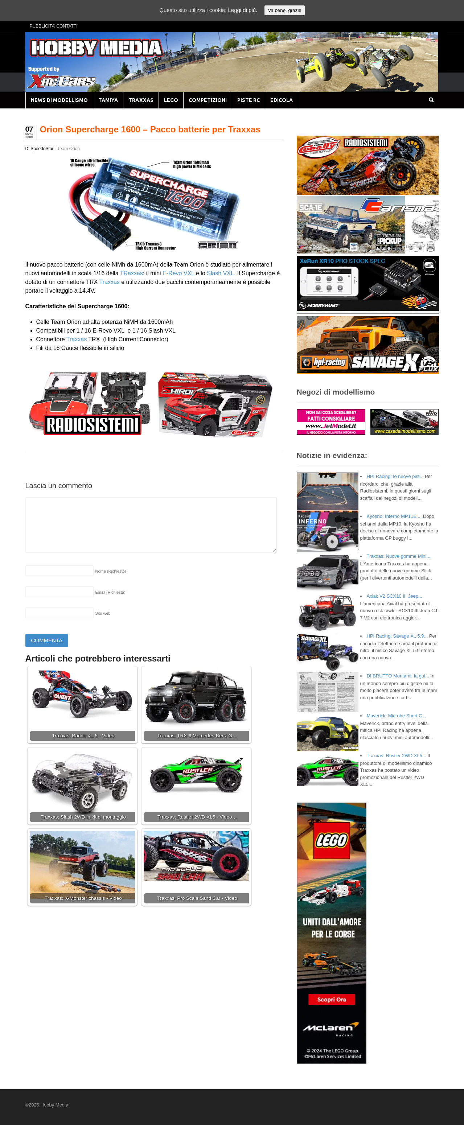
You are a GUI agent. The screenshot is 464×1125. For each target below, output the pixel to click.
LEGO (171, 100)
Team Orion (68, 148)
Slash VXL (220, 273)
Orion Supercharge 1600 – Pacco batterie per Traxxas (150, 129)
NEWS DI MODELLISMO (59, 100)
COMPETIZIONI (208, 100)
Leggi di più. (242, 10)
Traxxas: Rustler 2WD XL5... (396, 755)
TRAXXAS (140, 100)
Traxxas (109, 282)
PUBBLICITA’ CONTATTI (54, 26)
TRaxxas (131, 273)
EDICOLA (281, 100)
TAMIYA (108, 100)
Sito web (103, 613)
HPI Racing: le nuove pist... (395, 476)
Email (110, 592)
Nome (110, 571)
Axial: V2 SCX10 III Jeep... (394, 596)
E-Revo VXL (178, 273)
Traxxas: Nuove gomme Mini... (399, 556)
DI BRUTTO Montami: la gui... (398, 676)
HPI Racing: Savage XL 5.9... (397, 636)
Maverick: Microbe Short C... (396, 715)
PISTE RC (248, 100)
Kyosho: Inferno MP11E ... (394, 516)
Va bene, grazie (284, 10)
